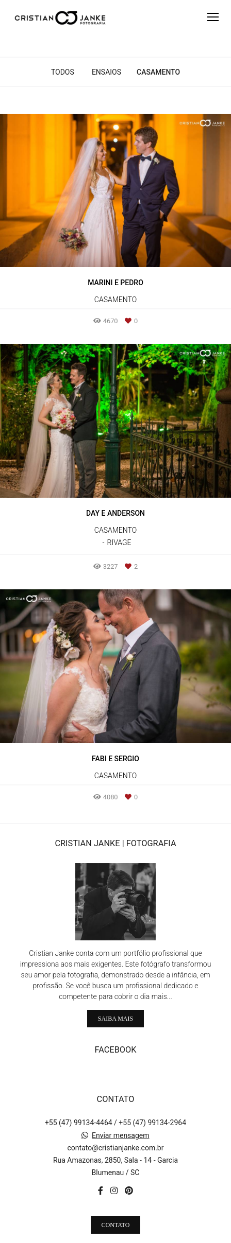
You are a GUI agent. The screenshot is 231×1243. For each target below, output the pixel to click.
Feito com (115, 1234)
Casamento (158, 72)
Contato (116, 1201)
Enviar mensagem (121, 1112)
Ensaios (106, 72)
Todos (62, 72)
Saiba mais (115, 995)
